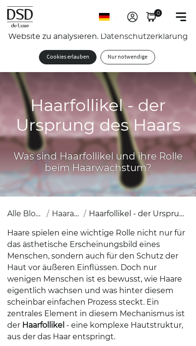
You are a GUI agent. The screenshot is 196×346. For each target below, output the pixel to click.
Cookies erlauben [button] (68, 57)
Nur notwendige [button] (127, 57)
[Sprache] (109, 17)
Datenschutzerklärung (144, 36)
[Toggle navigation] (181, 17)
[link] (132, 17)
